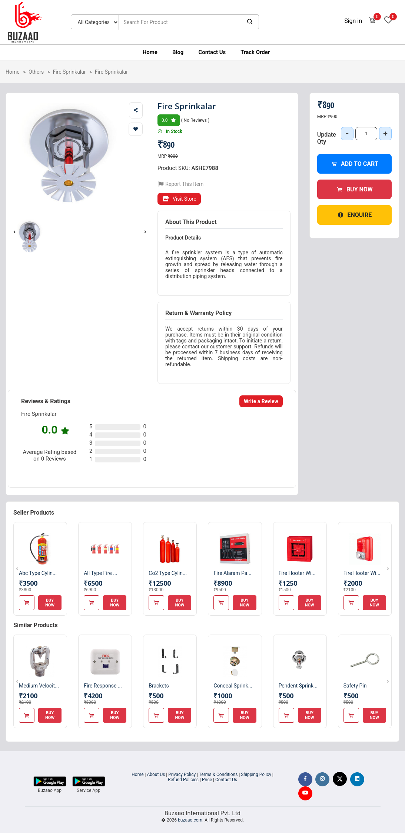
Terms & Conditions (218, 774)
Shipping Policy (256, 774)
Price (207, 779)
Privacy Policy (182, 774)
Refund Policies (183, 779)
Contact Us (212, 52)
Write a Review (261, 401)
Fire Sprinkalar (69, 72)
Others (36, 72)
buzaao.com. (190, 820)
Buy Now (354, 189)
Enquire (354, 214)
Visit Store (179, 199)
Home (150, 52)
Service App (88, 790)
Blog (177, 52)
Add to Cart (354, 163)
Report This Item (180, 184)
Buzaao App (50, 790)
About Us (156, 774)
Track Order (255, 52)
